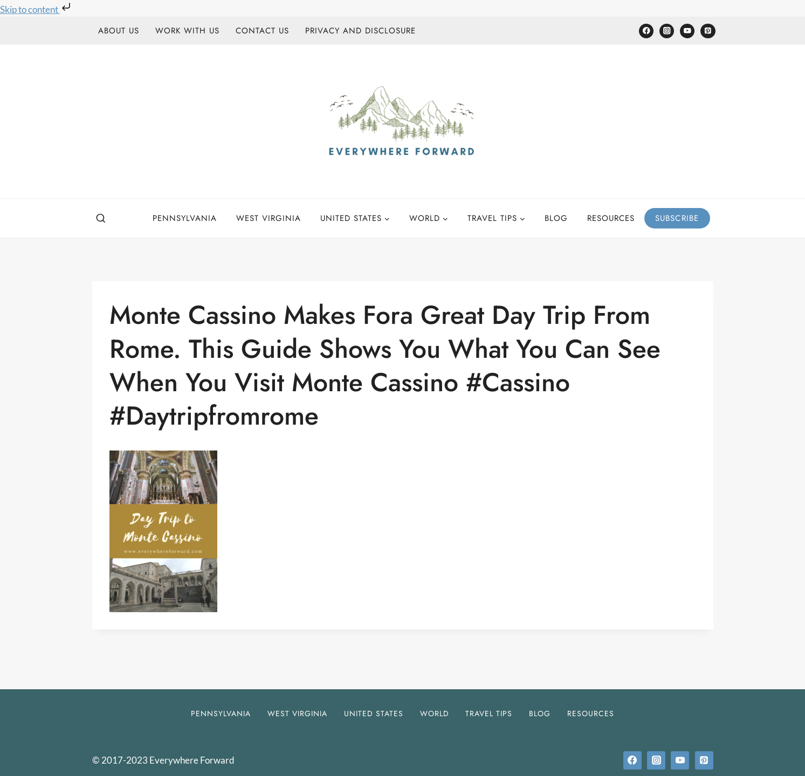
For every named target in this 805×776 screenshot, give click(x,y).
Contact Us (262, 31)
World (434, 713)
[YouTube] (687, 31)
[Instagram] (666, 31)
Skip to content (36, 9)
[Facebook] (646, 31)
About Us (118, 31)
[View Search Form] (100, 218)
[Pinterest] (707, 31)
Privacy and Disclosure (360, 31)
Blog (556, 218)
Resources (611, 218)
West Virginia (268, 218)
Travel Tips (488, 713)
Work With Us (187, 31)
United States (373, 713)
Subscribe (677, 218)
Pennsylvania (185, 218)
